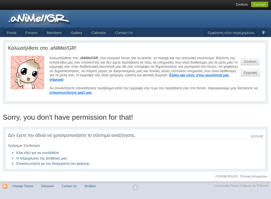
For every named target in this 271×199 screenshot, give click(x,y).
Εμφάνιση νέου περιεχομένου (231, 33)
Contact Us (124, 33)
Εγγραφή (260, 4)
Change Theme (22, 186)
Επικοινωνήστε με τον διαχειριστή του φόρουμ (52, 163)
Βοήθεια (90, 186)
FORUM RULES (226, 176)
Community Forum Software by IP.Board (241, 185)
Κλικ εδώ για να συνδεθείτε (37, 153)
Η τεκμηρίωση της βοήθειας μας (41, 158)
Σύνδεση (241, 4)
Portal (11, 33)
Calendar (98, 33)
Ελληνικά (47, 186)
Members (54, 33)
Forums (31, 33)
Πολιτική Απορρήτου (254, 176)
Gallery (76, 33)
